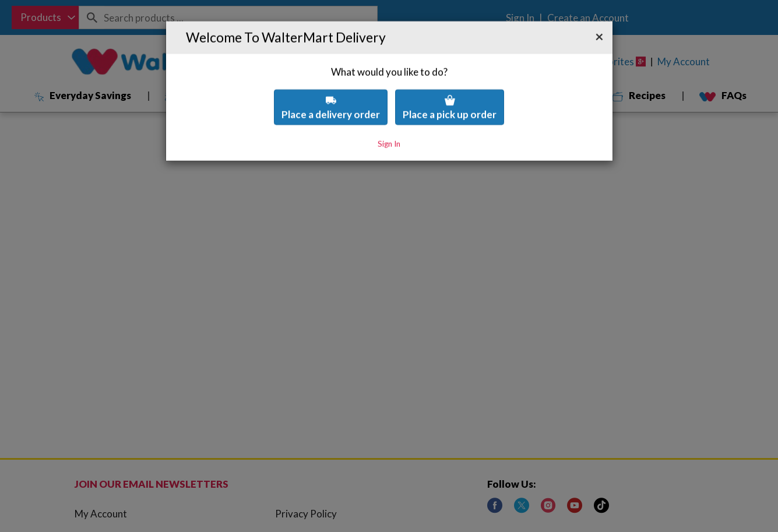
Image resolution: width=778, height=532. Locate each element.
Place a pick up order (450, 77)
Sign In (389, 114)
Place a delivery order (330, 77)
